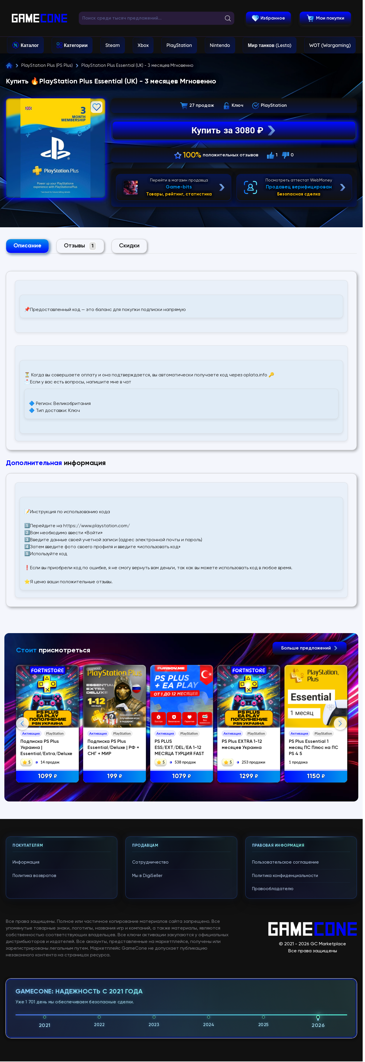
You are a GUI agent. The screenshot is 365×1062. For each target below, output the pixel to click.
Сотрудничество (150, 862)
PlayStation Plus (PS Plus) (47, 65)
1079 (181, 776)
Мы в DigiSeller (147, 876)
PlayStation (179, 45)
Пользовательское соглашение (285, 862)
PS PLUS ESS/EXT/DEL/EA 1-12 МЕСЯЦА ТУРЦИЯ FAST (179, 747)
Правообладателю (273, 889)
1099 (47, 776)
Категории (76, 45)
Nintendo (220, 45)
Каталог (30, 45)
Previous (22, 723)
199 (114, 776)
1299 (249, 776)
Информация (26, 862)
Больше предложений (309, 648)
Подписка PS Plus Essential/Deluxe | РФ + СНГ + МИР (113, 747)
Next (340, 723)
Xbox (143, 45)
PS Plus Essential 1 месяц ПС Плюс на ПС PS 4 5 (313, 747)
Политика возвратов (34, 876)
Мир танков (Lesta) (269, 45)
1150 (316, 776)
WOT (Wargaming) (330, 45)
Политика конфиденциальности (285, 876)
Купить (233, 130)
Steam (112, 45)
